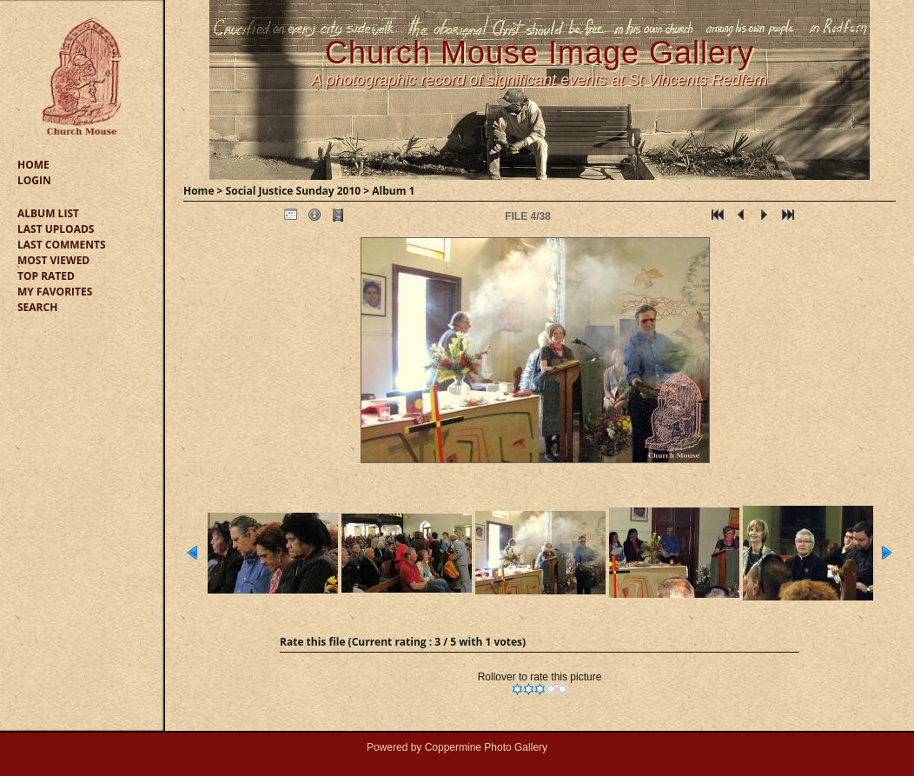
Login (34, 180)
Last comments (61, 244)
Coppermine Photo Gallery (486, 747)
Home (33, 164)
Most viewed (53, 260)
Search (37, 307)
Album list (48, 213)
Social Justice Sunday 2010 (293, 190)
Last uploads (55, 229)
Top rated (46, 276)
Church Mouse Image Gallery (539, 52)
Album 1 (393, 190)
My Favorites (54, 291)
